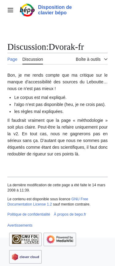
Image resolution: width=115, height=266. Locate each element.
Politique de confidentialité (28, 214)
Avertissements (20, 225)
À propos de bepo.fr (70, 214)
